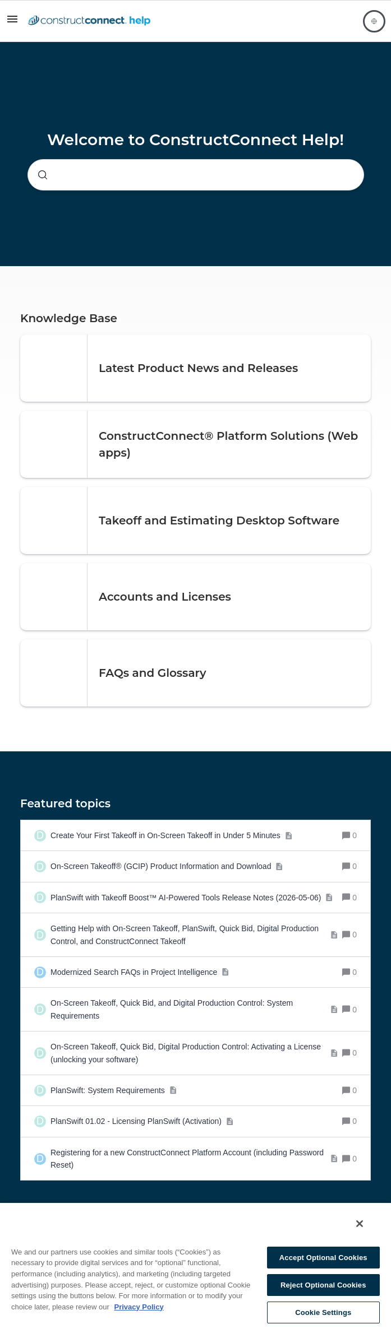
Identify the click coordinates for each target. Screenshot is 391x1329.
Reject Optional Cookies (323, 1285)
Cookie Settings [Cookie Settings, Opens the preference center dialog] (323, 1312)
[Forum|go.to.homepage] (89, 21)
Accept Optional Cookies (323, 1257)
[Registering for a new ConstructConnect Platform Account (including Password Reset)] (194, 1159)
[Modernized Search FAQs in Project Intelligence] (139, 972)
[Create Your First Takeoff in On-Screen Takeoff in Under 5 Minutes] (171, 835)
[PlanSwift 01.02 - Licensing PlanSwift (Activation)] (141, 1121)
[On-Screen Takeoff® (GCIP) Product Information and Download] (166, 866)
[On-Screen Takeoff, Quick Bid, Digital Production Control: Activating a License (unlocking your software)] (194, 1053)
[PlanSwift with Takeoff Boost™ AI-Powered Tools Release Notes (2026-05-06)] (191, 897)
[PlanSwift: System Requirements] (113, 1090)
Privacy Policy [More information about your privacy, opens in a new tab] (138, 1307)
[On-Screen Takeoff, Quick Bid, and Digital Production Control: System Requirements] (194, 1009)
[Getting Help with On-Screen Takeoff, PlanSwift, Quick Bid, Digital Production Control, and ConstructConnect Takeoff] (194, 935)
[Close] (359, 1223)
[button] (12, 22)
